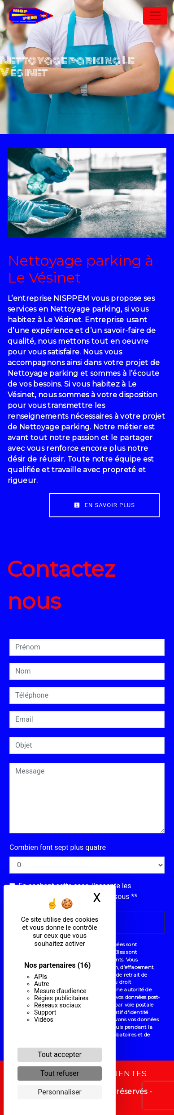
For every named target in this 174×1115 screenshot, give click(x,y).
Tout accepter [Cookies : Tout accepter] (60, 1054)
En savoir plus (104, 505)
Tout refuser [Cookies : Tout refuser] (59, 1073)
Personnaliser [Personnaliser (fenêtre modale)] (60, 1092)
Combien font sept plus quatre (57, 847)
